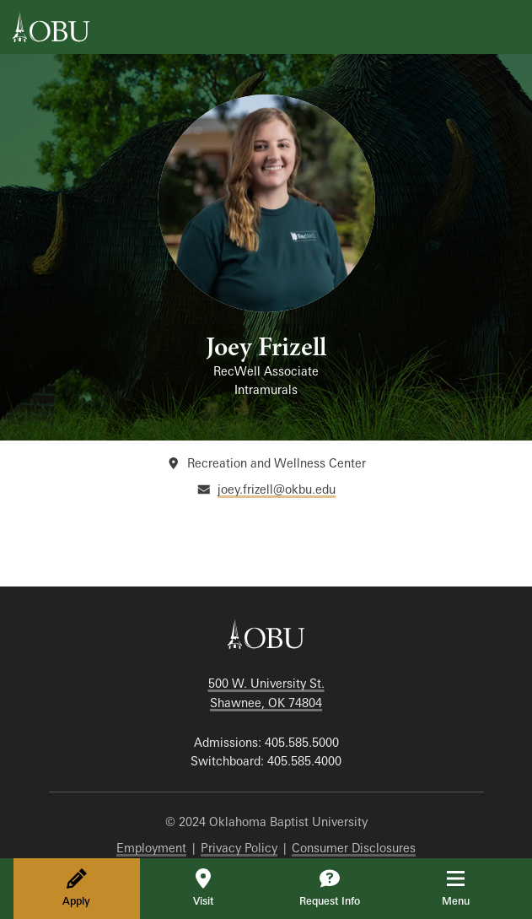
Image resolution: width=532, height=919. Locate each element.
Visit (203, 887)
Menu (467, 887)
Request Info (329, 887)
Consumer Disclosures (354, 848)
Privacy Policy (239, 848)
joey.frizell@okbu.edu (277, 489)
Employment (151, 848)
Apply (76, 887)
